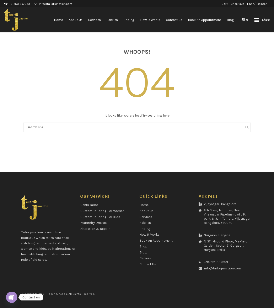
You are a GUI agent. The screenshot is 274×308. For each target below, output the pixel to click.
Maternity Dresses (93, 223)
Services (94, 20)
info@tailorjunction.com (55, 4)
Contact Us (174, 20)
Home (58, 20)
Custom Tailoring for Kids (100, 217)
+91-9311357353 (19, 4)
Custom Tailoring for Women (102, 211)
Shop (143, 246)
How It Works (150, 20)
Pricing (129, 20)
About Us (75, 20)
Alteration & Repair (95, 229)
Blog (230, 20)
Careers (145, 258)
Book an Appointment (204, 20)
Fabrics (112, 20)
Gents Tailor (89, 205)
